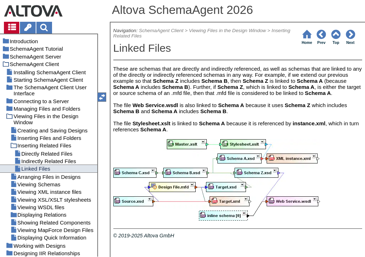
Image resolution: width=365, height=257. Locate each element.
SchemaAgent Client (161, 30)
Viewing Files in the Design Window (227, 30)
